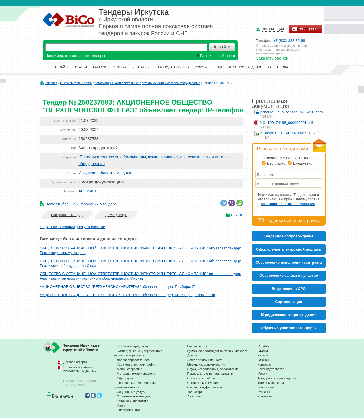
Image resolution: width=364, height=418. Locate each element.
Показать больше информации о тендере (81, 204)
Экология (194, 396)
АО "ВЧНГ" (88, 191)
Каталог (100, 67)
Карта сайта (62, 395)
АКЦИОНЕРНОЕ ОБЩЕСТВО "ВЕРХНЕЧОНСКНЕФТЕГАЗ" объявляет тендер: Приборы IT (117, 286)
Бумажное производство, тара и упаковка (217, 351)
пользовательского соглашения (288, 204)
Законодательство (172, 67)
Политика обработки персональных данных (79, 369)
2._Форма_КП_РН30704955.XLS (287, 133)
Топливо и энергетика (132, 401)
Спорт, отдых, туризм (202, 382)
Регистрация (305, 29)
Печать (237, 215)
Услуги (201, 67)
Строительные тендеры (134, 396)
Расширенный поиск (215, 56)
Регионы (264, 392)
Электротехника (128, 410)
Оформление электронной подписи (288, 249)
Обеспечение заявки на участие (288, 275)
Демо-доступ (116, 215)
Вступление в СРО (289, 288)
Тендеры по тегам (271, 382)
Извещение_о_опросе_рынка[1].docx (291, 112)
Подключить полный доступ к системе (72, 227)
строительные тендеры (85, 56)
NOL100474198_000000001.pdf (286, 122)
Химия (121, 405)
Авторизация (273, 29)
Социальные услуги (131, 392)
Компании (265, 396)
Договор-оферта (75, 362)
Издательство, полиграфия (136, 364)
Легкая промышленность (205, 360)
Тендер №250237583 (218, 83)
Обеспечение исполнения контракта (288, 262)
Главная (51, 83)
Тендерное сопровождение (237, 67)
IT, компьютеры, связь (76, 83)
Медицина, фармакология (206, 364)
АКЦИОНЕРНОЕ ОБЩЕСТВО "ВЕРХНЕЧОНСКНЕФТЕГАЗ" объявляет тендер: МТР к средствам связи (127, 295)
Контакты (141, 67)
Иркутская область (95, 173)
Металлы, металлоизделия (136, 373)
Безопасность (197, 346)
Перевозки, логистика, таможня (210, 373)
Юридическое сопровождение (289, 315)
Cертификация (288, 302)
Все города (278, 67)
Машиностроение (129, 369)
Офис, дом (125, 378)
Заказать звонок (272, 58)
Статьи (81, 67)
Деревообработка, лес (133, 360)
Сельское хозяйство (201, 378)
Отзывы (120, 67)
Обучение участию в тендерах (289, 328)
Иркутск (124, 173)
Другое (192, 355)
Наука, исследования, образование (213, 369)
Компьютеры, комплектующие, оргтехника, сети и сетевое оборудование (147, 83)
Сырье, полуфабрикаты (204, 387)
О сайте (62, 67)
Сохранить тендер (66, 215)
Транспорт (194, 392)
